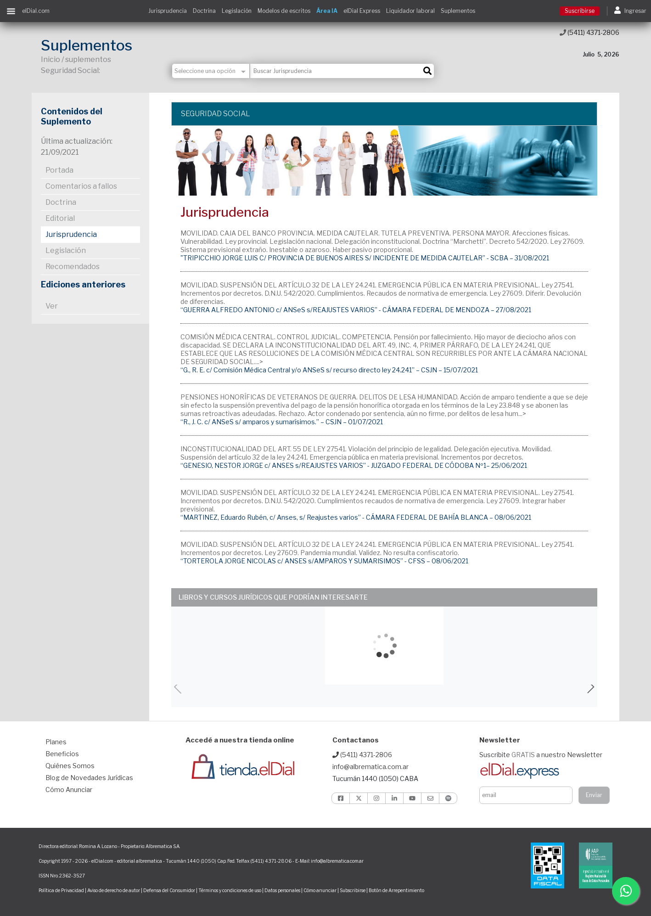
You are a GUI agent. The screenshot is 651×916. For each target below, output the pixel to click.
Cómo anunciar (320, 890)
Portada (59, 170)
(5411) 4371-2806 (589, 32)
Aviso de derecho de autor (113, 890)
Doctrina (204, 10)
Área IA (326, 10)
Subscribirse (353, 890)
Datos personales (282, 890)
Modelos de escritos (284, 10)
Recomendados (72, 266)
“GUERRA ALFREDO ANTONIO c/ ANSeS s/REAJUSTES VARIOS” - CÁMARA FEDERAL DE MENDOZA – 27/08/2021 (355, 310)
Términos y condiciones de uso (229, 890)
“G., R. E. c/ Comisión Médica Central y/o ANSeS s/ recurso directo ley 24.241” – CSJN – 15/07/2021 (329, 370)
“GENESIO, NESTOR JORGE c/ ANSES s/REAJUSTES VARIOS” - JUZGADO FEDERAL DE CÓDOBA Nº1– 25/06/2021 (353, 465)
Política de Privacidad (61, 890)
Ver (51, 306)
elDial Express (361, 10)
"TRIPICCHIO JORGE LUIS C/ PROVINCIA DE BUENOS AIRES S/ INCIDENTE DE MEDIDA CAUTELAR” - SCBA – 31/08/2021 (364, 258)
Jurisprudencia (167, 10)
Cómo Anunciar (68, 789)
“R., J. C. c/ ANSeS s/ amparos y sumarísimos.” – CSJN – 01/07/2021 (281, 422)
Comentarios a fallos (81, 186)
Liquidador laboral (410, 10)
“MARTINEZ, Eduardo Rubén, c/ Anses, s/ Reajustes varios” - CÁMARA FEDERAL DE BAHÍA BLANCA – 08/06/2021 (355, 517)
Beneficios (62, 754)
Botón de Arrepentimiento (396, 890)
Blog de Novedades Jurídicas (89, 777)
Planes (56, 742)
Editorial (60, 218)
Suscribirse (580, 10)
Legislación (237, 10)
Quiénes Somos (70, 766)
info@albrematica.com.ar (370, 766)
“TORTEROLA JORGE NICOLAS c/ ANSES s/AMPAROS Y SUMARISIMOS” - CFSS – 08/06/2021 (324, 561)
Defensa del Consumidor (169, 890)
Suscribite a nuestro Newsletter (540, 755)
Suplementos (458, 10)
